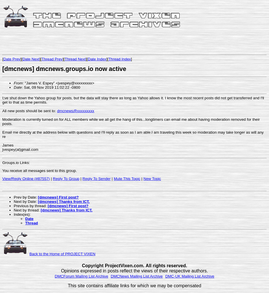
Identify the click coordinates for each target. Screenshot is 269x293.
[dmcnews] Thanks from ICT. (64, 201)
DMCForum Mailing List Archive (81, 276)
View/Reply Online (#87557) (26, 179)
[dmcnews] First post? (58, 197)
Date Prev (11, 59)
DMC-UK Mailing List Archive (189, 276)
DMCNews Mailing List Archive (137, 276)
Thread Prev (52, 59)
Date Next (30, 59)
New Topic (152, 179)
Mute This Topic (127, 179)
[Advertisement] (69, 42)
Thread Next (75, 59)
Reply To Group (66, 179)
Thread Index (119, 59)
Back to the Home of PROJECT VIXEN (62, 254)
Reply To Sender (97, 179)
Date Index (97, 59)
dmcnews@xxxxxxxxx (75, 111)
